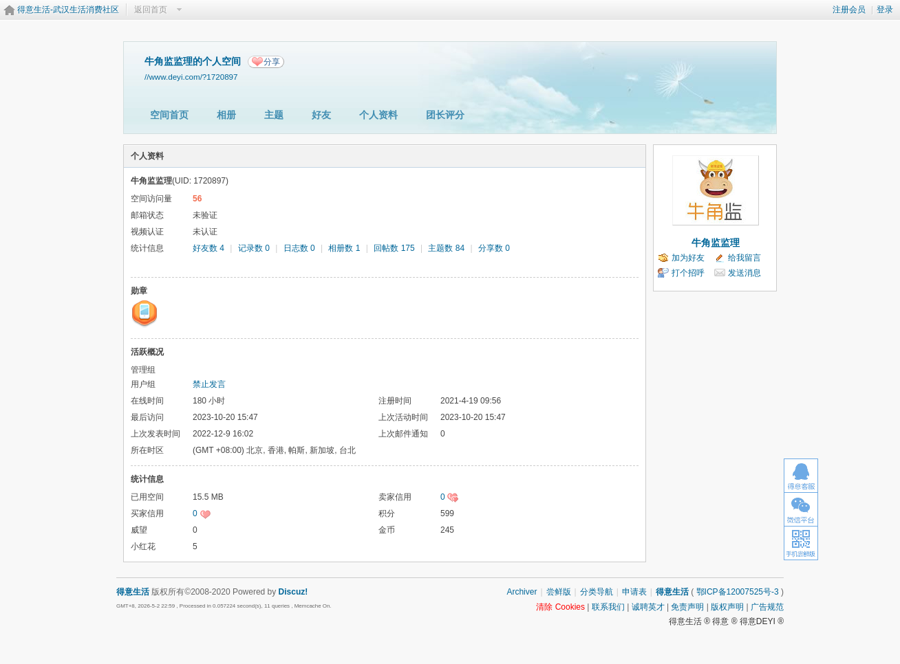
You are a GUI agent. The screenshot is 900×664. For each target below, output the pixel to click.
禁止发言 (209, 384)
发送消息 (744, 273)
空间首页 (169, 114)
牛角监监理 (716, 242)
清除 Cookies (560, 607)
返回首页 (150, 9)
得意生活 (672, 592)
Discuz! (293, 592)
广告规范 (767, 607)
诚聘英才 (648, 607)
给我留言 (744, 258)
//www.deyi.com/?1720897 (191, 76)
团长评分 (445, 114)
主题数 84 (446, 248)
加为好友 (688, 258)
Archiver (521, 592)
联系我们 (608, 607)
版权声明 (727, 607)
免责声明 (687, 607)
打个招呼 (688, 273)
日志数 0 (299, 248)
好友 (321, 114)
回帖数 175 (394, 248)
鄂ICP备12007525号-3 (737, 592)
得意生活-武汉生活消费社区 (68, 9)
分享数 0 (494, 248)
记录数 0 (254, 248)
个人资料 (378, 114)
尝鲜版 (558, 592)
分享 (272, 62)
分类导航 (596, 592)
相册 (226, 114)
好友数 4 (208, 248)
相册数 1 (344, 248)
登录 (885, 9)
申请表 (634, 592)
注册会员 (849, 9)
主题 (273, 114)
